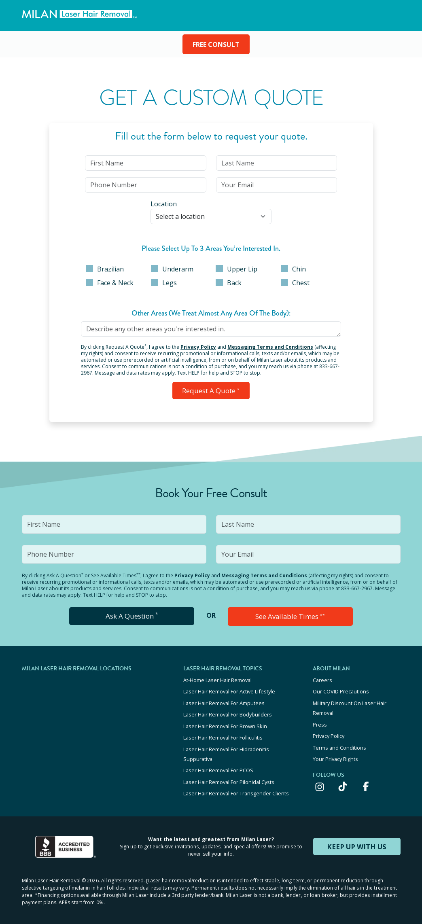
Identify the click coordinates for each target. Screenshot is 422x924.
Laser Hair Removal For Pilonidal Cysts (228, 774)
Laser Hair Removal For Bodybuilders (227, 710)
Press (320, 720)
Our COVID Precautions (341, 689)
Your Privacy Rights (335, 753)
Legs (164, 282)
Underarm (172, 269)
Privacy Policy (198, 346)
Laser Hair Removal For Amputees (224, 700)
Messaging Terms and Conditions (270, 346)
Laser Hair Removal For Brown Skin (225, 721)
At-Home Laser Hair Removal (217, 678)
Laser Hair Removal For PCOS (218, 763)
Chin (293, 269)
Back (229, 282)
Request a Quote (211, 390)
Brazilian (105, 269)
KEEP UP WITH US (357, 838)
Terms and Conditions (339, 742)
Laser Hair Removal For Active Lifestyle (229, 689)
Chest (295, 282)
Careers (322, 678)
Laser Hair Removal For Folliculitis (223, 732)
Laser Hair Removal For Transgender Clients (236, 785)
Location (164, 203)
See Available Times (290, 614)
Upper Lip (236, 269)
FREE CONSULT (216, 44)
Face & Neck (110, 282)
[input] (145, 163)
